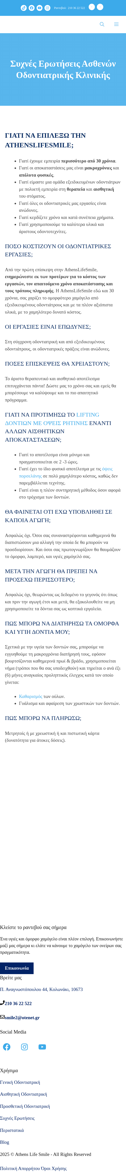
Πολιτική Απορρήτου (20, 1168)
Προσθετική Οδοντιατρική (25, 1106)
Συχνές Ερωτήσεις (17, 1118)
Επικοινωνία (17, 968)
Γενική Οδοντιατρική (20, 1082)
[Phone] (92, 7)
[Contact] (100, 7)
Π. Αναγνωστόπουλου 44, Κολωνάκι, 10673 (41, 989)
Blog (4, 1142)
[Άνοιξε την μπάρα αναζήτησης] (102, 24)
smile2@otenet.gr (22, 1017)
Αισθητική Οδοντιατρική (23, 1094)
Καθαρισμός (30, 696)
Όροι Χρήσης (53, 1168)
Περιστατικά (12, 1130)
